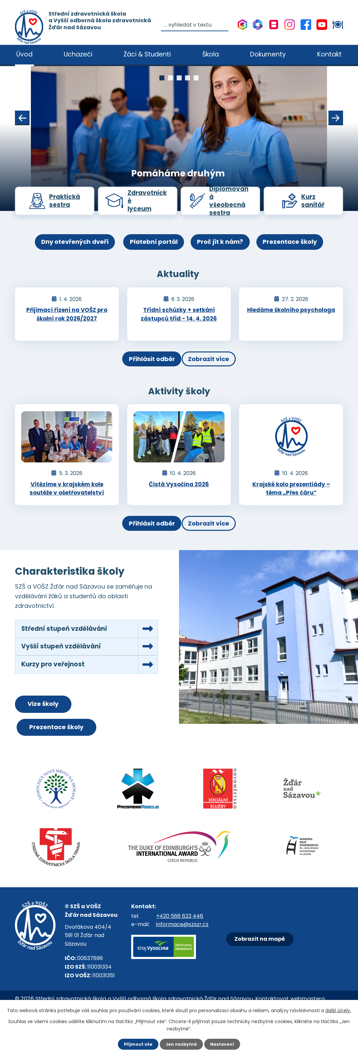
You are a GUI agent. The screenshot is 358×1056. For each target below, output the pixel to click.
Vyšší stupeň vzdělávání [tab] (66, 666)
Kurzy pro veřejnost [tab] (57, 687)
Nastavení (225, 1043)
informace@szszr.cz (182, 955)
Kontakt (329, 54)
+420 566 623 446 (179, 946)
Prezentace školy (305, 252)
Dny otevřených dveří (60, 252)
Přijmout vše (135, 1043)
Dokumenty (268, 54)
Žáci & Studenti (147, 54)
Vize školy (53, 729)
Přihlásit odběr (145, 370)
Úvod (24, 54)
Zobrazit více (215, 370)
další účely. (338, 1009)
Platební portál (149, 252)
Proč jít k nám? (225, 252)
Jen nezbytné (181, 1043)
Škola (210, 54)
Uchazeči (78, 54)
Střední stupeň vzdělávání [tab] (70, 646)
